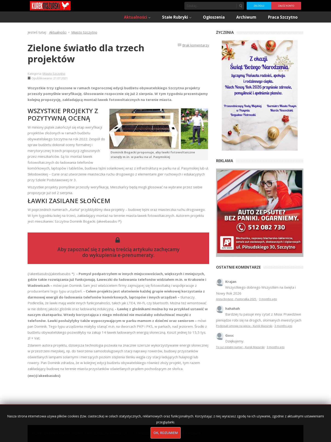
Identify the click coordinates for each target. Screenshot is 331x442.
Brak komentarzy (195, 45)
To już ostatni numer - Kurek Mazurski (240, 347)
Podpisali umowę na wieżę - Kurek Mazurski (244, 326)
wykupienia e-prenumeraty (121, 255)
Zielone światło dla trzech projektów (86, 53)
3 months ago (268, 299)
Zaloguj (259, 6)
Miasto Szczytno (54, 74)
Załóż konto (286, 6)
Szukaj (240, 6)
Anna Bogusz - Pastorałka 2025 (236, 299)
